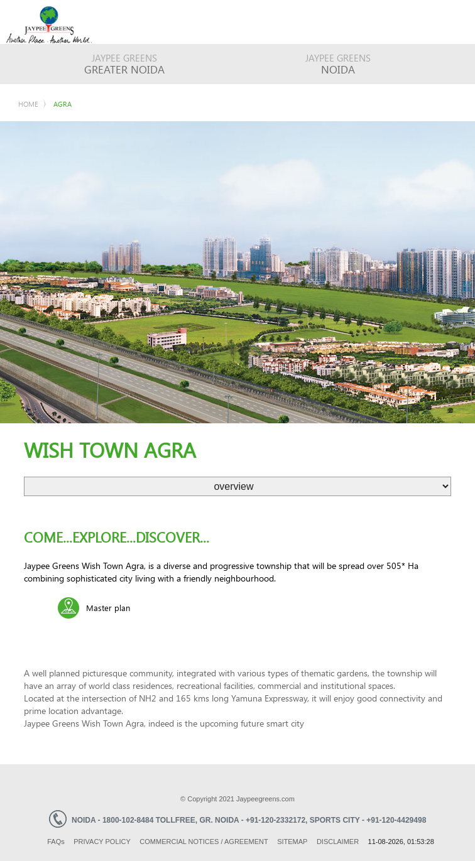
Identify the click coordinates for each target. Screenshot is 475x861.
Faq (56, 841)
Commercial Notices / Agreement (203, 841)
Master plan (108, 607)
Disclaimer (338, 841)
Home (28, 104)
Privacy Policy (102, 841)
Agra (62, 104)
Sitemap (292, 841)
